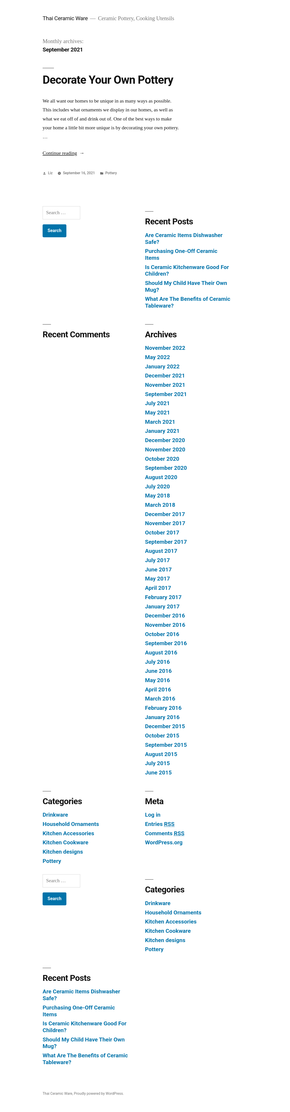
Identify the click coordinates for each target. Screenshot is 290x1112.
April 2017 (158, 588)
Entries (159, 824)
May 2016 (157, 680)
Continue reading (64, 153)
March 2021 (160, 422)
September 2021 (166, 394)
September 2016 (166, 643)
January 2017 (162, 606)
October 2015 (162, 735)
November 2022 (165, 348)
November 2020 (165, 449)
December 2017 (165, 514)
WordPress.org (164, 842)
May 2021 (157, 412)
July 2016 (157, 662)
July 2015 (157, 763)
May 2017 (157, 578)
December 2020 (165, 440)
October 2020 (162, 459)
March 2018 (160, 505)
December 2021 (165, 375)
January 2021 (162, 431)
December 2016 (165, 615)
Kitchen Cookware (65, 842)
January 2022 (162, 366)
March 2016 (160, 698)
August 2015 (161, 754)
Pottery (111, 173)
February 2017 (163, 597)
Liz (50, 173)
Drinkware (55, 814)
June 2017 (158, 569)
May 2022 (157, 357)
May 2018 (157, 495)
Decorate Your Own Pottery (108, 79)
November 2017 (165, 523)
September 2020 (166, 468)
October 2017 (162, 532)
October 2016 (162, 634)
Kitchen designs (63, 851)
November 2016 (165, 625)
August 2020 (161, 477)
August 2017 (161, 551)
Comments (164, 833)
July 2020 (157, 486)
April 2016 (158, 689)
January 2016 (162, 717)
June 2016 (158, 671)
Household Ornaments (71, 824)
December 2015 (165, 726)
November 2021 (165, 385)
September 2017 (166, 542)
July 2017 (157, 560)
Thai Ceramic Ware (65, 18)
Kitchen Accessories (68, 833)
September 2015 (166, 745)
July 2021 (157, 403)
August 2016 (161, 652)
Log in (152, 814)
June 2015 (158, 772)
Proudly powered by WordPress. (99, 1093)
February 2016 (163, 708)
